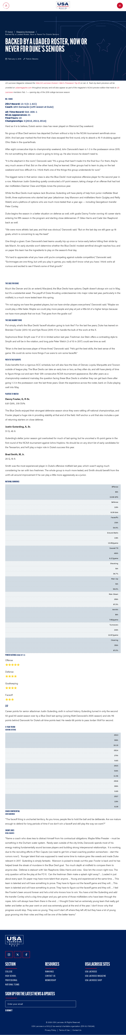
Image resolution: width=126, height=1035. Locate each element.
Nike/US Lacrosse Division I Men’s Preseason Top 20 (58, 83)
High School (10, 976)
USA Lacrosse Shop (93, 980)
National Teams (12, 984)
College (8, 972)
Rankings (49, 972)
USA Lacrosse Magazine (95, 976)
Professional (11, 980)
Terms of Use (64, 1030)
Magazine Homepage (25, 32)
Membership (50, 980)
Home (10, 32)
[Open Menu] (120, 6)
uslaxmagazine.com (23, 87)
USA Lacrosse (91, 972)
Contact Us (50, 976)
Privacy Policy (50, 1030)
